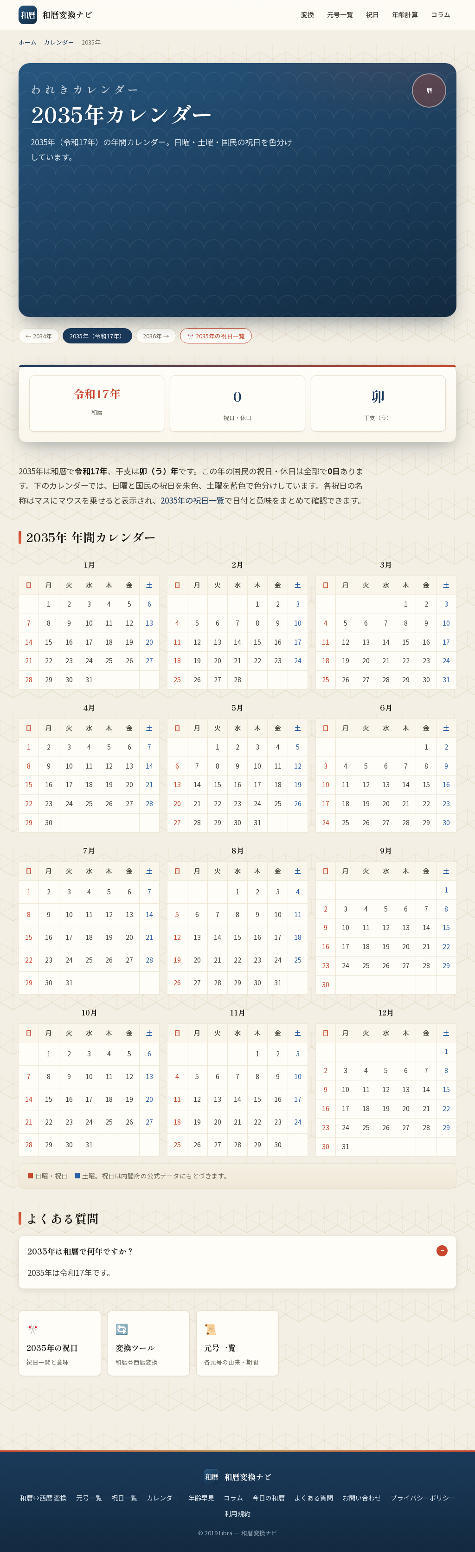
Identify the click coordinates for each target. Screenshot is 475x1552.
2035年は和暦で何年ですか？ (80, 1259)
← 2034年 (39, 335)
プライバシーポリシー (423, 1497)
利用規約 (237, 1513)
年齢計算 (405, 14)
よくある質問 (313, 1497)
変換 (307, 14)
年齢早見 (201, 1497)
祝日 (372, 14)
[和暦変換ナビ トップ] (55, 15)
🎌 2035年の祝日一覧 (216, 335)
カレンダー (59, 42)
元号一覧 (340, 14)
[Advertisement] (237, 233)
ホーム (28, 42)
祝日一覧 (124, 1497)
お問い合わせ (361, 1497)
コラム (440, 14)
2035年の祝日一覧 (192, 508)
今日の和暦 (268, 1497)
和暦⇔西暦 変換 (43, 1497)
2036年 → (156, 335)
